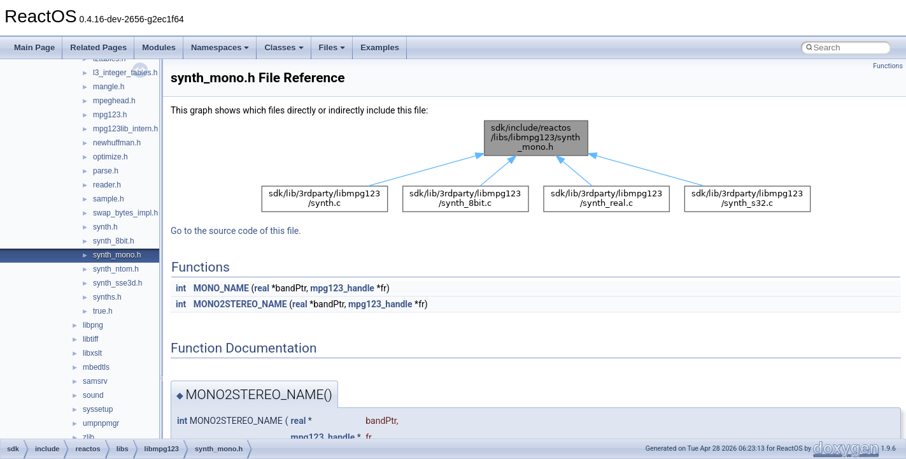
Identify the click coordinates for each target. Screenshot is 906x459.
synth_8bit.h (113, 241)
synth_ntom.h (116, 269)
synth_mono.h (117, 255)
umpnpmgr (101, 423)
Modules (159, 47)
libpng (93, 325)
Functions (888, 66)
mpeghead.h (114, 100)
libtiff (90, 339)
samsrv (95, 381)
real (261, 288)
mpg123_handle (342, 288)
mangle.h (108, 86)
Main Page (34, 47)
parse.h (105, 170)
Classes (283, 47)
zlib (88, 437)
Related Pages (98, 47)
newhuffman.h (117, 142)
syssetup (98, 409)
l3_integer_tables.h (125, 72)
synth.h (105, 226)
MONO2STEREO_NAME (240, 304)
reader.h (107, 184)
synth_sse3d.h (117, 283)
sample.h (108, 198)
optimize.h (110, 156)
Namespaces (220, 47)
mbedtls (96, 367)
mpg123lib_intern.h (125, 128)
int (181, 288)
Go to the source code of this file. (236, 231)
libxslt (92, 353)
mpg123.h (110, 114)
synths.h (107, 297)
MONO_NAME (221, 288)
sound (93, 395)
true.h (103, 311)
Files (332, 47)
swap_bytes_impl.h (125, 212)
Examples (379, 47)
